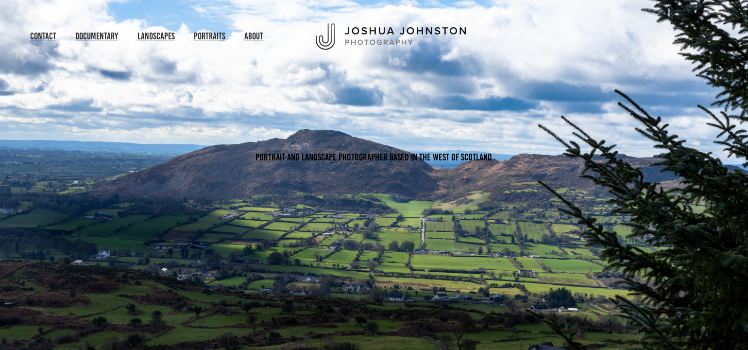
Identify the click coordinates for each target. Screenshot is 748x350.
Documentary (96, 36)
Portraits (209, 36)
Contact (43, 36)
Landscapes (156, 36)
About (253, 36)
